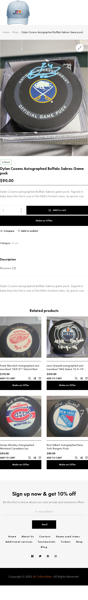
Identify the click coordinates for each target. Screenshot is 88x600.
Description (8, 259)
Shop (15, 32)
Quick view (29, 378)
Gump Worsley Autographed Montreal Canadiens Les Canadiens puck (17, 446)
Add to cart (59, 210)
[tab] (40, 259)
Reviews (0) (8, 268)
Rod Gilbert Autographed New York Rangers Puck (65, 446)
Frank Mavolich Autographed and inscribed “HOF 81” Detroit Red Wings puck (19, 367)
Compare (9, 230)
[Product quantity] (12, 210)
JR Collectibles (42, 576)
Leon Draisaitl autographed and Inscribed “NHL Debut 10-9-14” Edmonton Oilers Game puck (65, 367)
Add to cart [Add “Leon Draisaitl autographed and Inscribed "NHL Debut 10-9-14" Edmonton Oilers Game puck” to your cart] (54, 378)
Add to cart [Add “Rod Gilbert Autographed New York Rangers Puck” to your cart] (54, 458)
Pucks (15, 243)
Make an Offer (44, 220)
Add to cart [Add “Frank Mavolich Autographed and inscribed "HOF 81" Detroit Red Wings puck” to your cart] (7, 378)
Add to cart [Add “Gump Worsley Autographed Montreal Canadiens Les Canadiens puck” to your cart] (7, 458)
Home (6, 32)
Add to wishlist (29, 230)
